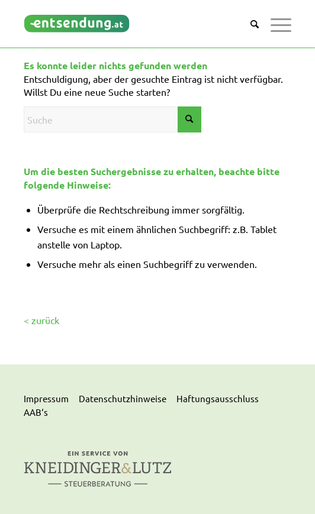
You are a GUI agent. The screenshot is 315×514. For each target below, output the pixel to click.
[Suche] (249, 23)
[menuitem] (249, 23)
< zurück (41, 320)
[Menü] (275, 23)
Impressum (46, 398)
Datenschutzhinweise (122, 398)
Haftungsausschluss (217, 398)
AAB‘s (36, 412)
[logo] (131, 23)
